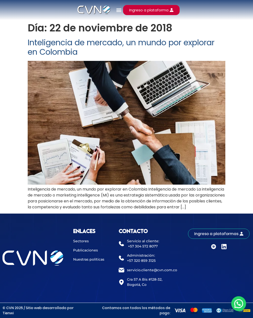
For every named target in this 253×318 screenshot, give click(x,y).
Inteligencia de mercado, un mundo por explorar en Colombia (121, 47)
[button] (119, 10)
